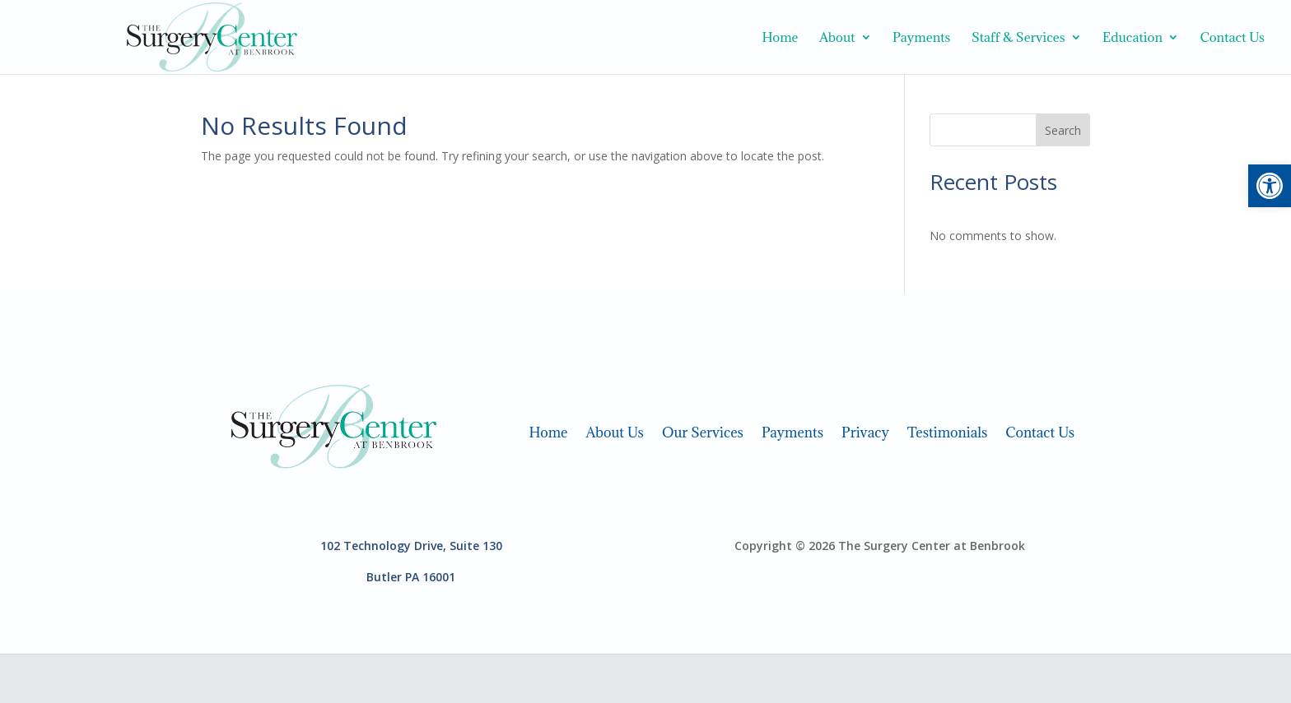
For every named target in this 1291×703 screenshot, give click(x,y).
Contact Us (1232, 38)
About (837, 38)
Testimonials (947, 430)
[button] (1269, 185)
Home (780, 38)
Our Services (702, 430)
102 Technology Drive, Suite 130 (411, 545)
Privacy (865, 430)
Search (1063, 130)
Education (1132, 38)
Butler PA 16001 (410, 577)
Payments (921, 38)
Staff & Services (1018, 38)
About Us (614, 430)
